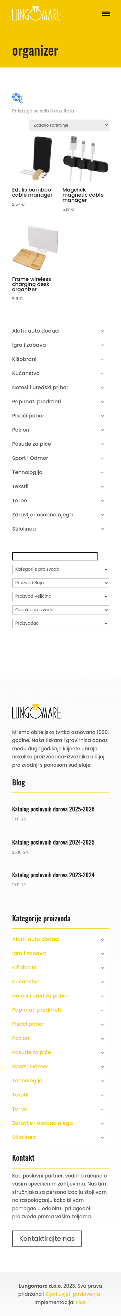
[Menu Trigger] (106, 13)
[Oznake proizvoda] (60, 609)
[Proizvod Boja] (60, 582)
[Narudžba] (69, 125)
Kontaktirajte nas (47, 1238)
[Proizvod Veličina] (60, 596)
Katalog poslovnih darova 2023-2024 (53, 875)
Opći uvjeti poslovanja (73, 1294)
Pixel (81, 1302)
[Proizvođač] (60, 623)
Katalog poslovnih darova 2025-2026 (53, 809)
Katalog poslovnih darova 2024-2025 (53, 842)
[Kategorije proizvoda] (60, 569)
